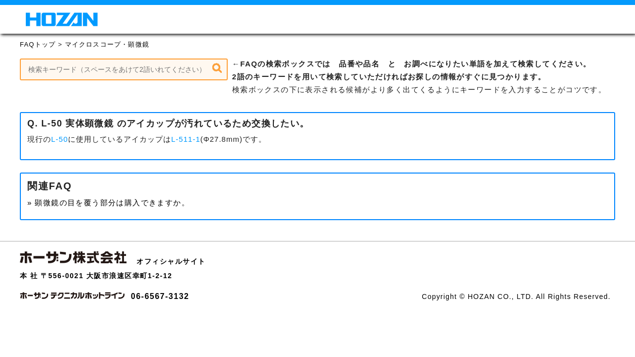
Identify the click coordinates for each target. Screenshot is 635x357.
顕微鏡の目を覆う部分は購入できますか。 (112, 202)
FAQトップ (38, 44)
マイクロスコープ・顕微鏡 (107, 44)
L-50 (59, 139)
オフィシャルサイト (171, 261)
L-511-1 (185, 139)
